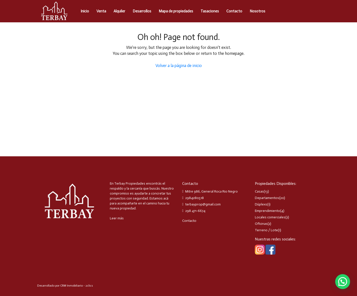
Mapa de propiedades (176, 11)
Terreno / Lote (266, 230)
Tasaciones (210, 11)
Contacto (234, 11)
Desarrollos (142, 11)
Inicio (85, 11)
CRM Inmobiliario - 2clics (76, 285)
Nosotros (257, 11)
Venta (101, 11)
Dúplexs (261, 204)
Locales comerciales (270, 217)
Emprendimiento (267, 211)
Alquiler (119, 11)
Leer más (117, 218)
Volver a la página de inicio (178, 65)
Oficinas (261, 224)
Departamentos (267, 198)
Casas (259, 191)
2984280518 (194, 198)
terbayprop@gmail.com (203, 204)
